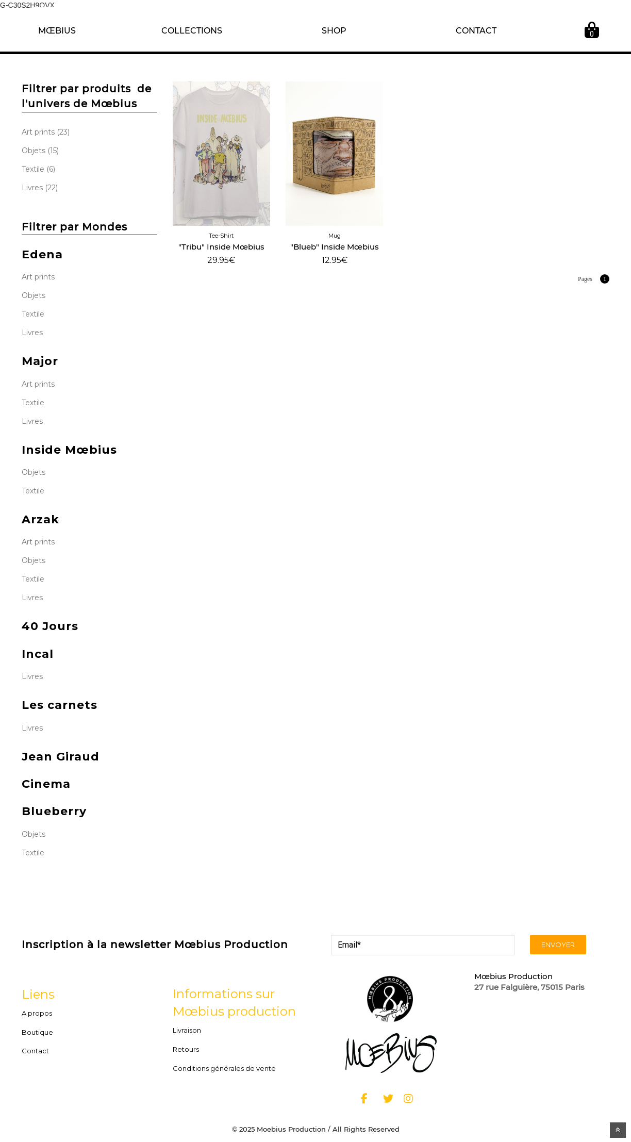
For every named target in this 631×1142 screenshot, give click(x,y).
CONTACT (476, 31)
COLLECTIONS (191, 31)
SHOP (334, 31)
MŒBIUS (57, 31)
